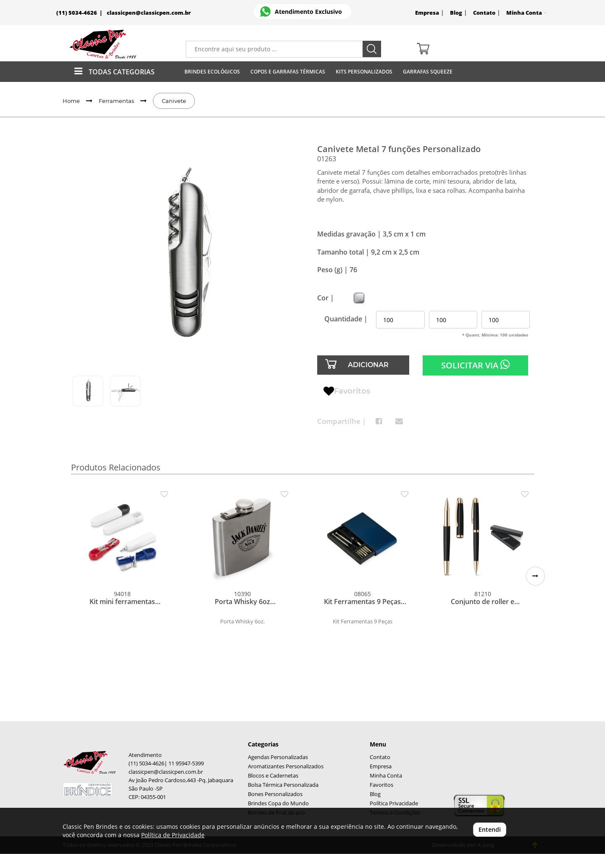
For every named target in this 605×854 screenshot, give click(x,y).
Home (71, 100)
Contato (484, 12)
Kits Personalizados (364, 71)
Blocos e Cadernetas (273, 775)
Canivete (174, 100)
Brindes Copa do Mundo (278, 803)
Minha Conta (386, 775)
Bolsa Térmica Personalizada (283, 784)
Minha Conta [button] (526, 12)
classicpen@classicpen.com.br (149, 12)
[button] (535, 576)
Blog (456, 12)
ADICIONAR (368, 365)
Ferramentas (116, 100)
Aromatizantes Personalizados (286, 766)
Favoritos (347, 391)
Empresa (427, 12)
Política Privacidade (394, 803)
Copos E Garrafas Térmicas (287, 71)
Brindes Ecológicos (212, 71)
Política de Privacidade (173, 835)
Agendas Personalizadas (278, 757)
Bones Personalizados (275, 794)
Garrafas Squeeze (427, 71)
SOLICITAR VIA (475, 365)
